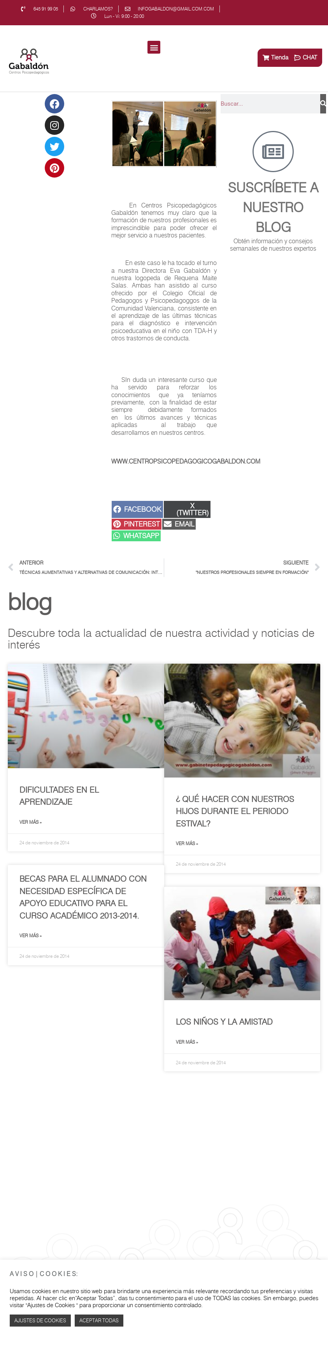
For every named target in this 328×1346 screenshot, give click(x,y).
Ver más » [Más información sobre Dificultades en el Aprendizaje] (30, 822)
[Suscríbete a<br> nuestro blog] (273, 151)
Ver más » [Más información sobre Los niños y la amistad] (187, 1042)
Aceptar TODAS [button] (99, 1320)
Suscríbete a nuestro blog (273, 207)
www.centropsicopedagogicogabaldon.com (185, 461)
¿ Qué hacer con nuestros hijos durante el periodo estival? (235, 811)
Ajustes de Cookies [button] (40, 1320)
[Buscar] (323, 103)
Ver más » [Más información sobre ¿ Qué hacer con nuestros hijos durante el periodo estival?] (187, 843)
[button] (153, 47)
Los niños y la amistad (224, 1022)
